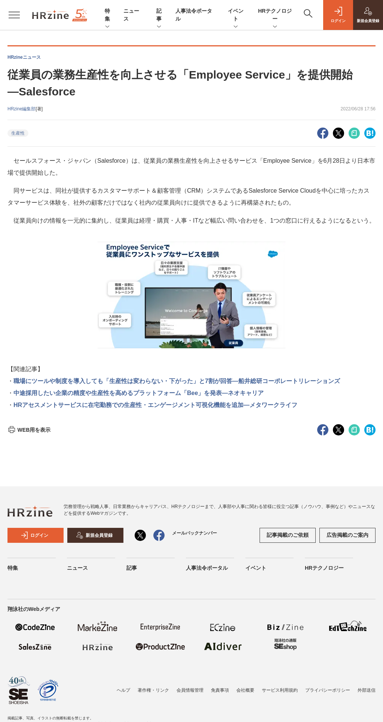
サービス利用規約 (280, 690)
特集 (107, 15)
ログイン (34, 535)
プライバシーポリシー (327, 690)
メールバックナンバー (194, 533)
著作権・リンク (153, 690)
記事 (159, 15)
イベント (235, 15)
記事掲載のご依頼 (288, 535)
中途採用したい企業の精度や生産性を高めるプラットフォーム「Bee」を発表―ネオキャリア (138, 393)
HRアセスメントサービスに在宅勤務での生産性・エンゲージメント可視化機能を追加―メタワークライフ (155, 405)
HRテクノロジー (275, 15)
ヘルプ (123, 690)
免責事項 (220, 690)
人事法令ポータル (207, 568)
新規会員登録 (94, 535)
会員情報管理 (190, 690)
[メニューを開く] (14, 15)
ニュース (77, 568)
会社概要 (245, 690)
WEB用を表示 (28, 430)
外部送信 (367, 690)
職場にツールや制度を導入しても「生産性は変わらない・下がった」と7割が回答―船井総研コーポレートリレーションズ (176, 381)
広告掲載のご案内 (347, 535)
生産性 (18, 133)
